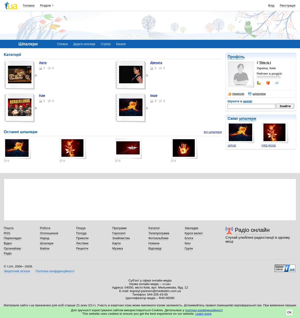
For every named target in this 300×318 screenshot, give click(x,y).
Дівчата (156, 62)
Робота (45, 228)
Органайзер (12, 248)
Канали (121, 44)
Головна (28, 5)
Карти (116, 243)
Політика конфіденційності (55, 271)
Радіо (8, 253)
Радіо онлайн (252, 230)
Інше (154, 95)
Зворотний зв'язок (17, 271)
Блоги (189, 238)
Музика (117, 248)
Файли (44, 248)
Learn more (203, 313)
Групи (189, 248)
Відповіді (154, 248)
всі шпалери (213, 132)
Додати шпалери (84, 44)
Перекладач (12, 238)
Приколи (82, 238)
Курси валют (194, 233)
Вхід (271, 5)
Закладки (191, 228)
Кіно (188, 243)
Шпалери (46, 243)
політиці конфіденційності (204, 310)
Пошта (8, 228)
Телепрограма (158, 233)
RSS (7, 233)
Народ (44, 238)
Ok (289, 312)
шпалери (257, 94)
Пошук (81, 228)
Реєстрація (287, 5)
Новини (153, 243)
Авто (43, 62)
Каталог (154, 228)
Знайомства (121, 238)
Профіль (236, 57)
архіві (247, 101)
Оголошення (49, 233)
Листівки (82, 243)
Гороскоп (118, 233)
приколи (236, 94)
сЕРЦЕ (232, 145)
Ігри (42, 95)
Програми (119, 228)
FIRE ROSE (269, 145)
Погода (81, 233)
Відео (8, 243)
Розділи (45, 5)
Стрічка (106, 44)
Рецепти (82, 248)
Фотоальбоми (158, 238)
